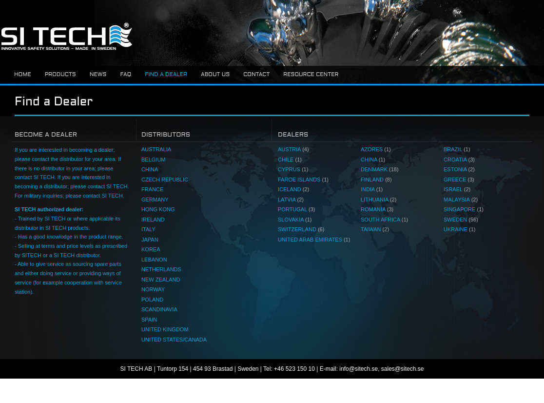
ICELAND (293, 189)
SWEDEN (461, 219)
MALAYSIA (461, 199)
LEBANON (154, 259)
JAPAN (149, 239)
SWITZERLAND (301, 229)
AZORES (376, 149)
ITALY (148, 229)
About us (215, 74)
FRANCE (152, 189)
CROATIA (459, 159)
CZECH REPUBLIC (164, 179)
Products (60, 74)
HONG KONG (158, 209)
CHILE (290, 159)
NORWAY (153, 289)
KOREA (150, 249)
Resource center (310, 74)
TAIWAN (375, 229)
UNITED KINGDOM (165, 329)
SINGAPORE (464, 209)
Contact (256, 74)
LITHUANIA (378, 199)
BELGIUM (153, 159)
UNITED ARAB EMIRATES (314, 239)
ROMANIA (377, 209)
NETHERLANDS (161, 269)
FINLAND (376, 179)
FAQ (125, 74)
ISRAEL (457, 189)
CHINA (149, 169)
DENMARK (380, 169)
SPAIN (149, 319)
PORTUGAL (296, 209)
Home (22, 74)
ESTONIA (459, 169)
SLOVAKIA (295, 219)
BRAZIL (457, 149)
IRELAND (153, 219)
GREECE (459, 179)
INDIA (372, 189)
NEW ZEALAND (160, 279)
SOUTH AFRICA (384, 219)
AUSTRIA (293, 149)
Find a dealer (166, 74)
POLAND (152, 299)
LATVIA (291, 199)
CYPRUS (293, 169)
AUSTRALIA (156, 149)
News (98, 74)
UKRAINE (459, 229)
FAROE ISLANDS (303, 179)
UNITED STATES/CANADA (174, 340)
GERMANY (155, 199)
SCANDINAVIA (159, 309)
